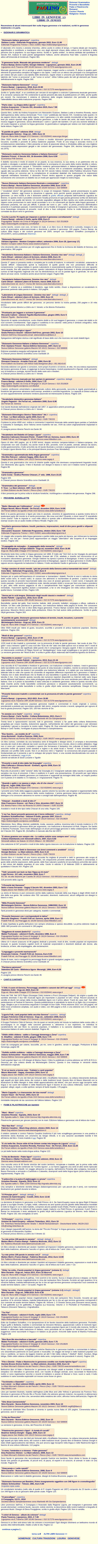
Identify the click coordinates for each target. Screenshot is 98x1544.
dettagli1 (67, 1290)
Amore (83, 14)
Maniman (32, 234)
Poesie (81, 11)
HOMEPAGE (24, 1538)
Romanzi (73, 9)
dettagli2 (76, 1290)
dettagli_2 (80, 255)
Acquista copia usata (10, 1486)
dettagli (55, 62)
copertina (35, 40)
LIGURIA (61, 1538)
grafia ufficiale (57, 195)
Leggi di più (26, 755)
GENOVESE (74, 1538)
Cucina (72, 11)
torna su (36, 1534)
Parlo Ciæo (43, 115)
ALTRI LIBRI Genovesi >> (55, 1534)
